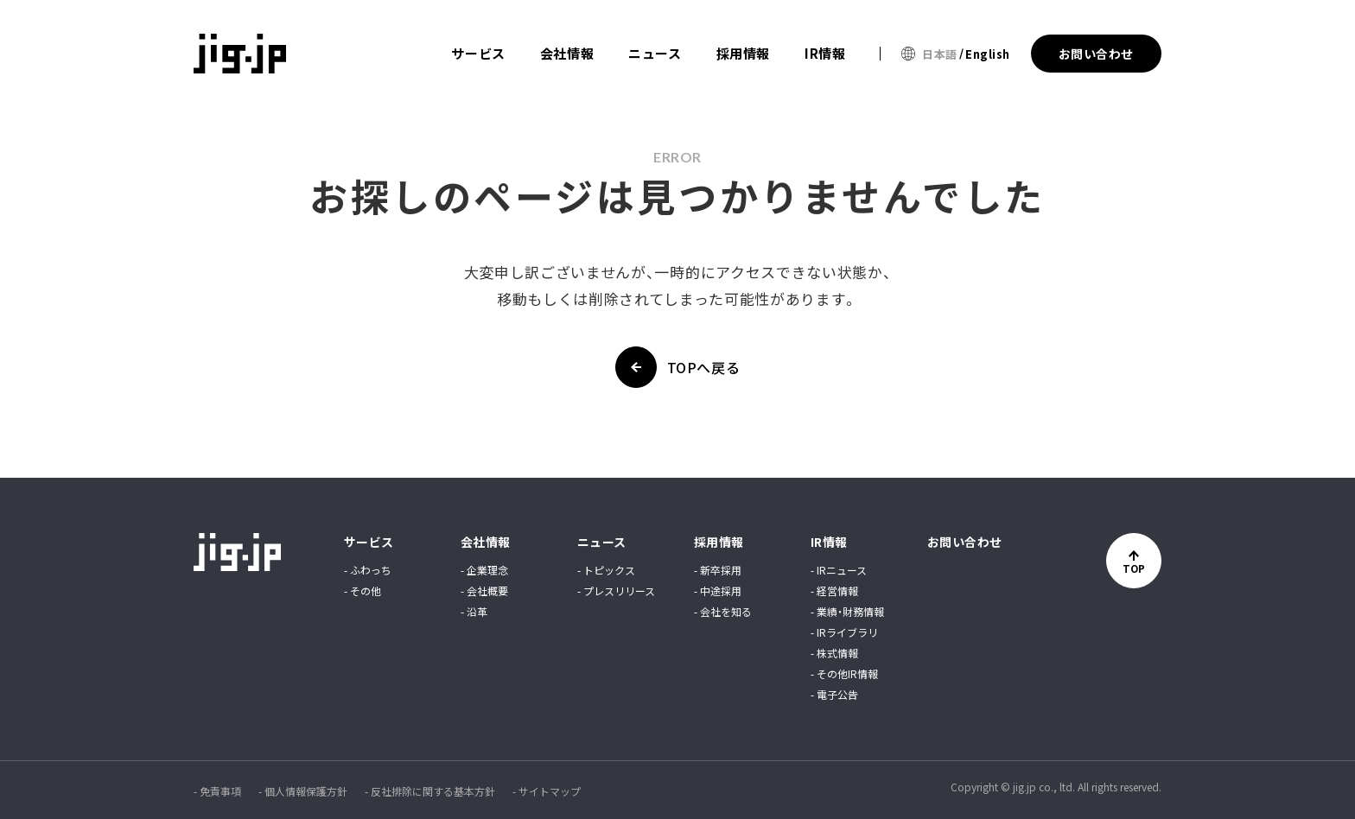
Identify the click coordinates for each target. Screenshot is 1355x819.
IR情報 (825, 53)
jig (241, 53)
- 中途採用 (717, 591)
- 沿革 (474, 611)
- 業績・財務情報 (847, 611)
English (987, 54)
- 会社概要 (484, 591)
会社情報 (567, 53)
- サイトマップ (546, 791)
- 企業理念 (484, 570)
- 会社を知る (723, 611)
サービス (478, 53)
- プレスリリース (616, 591)
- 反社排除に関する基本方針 (430, 791)
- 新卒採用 (717, 570)
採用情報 (743, 53)
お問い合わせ (964, 541)
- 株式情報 (834, 653)
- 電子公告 (834, 694)
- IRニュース (839, 570)
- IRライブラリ (844, 632)
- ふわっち (367, 570)
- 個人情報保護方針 (302, 791)
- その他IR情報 (844, 674)
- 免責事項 (217, 791)
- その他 (362, 591)
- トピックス (606, 570)
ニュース (654, 53)
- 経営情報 (834, 591)
